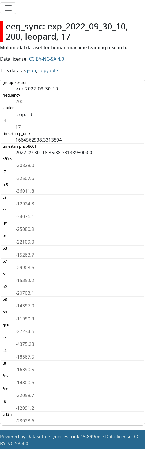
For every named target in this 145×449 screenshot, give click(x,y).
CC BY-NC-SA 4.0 (46, 59)
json (31, 70)
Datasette (37, 436)
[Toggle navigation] (8, 8)
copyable (48, 70)
